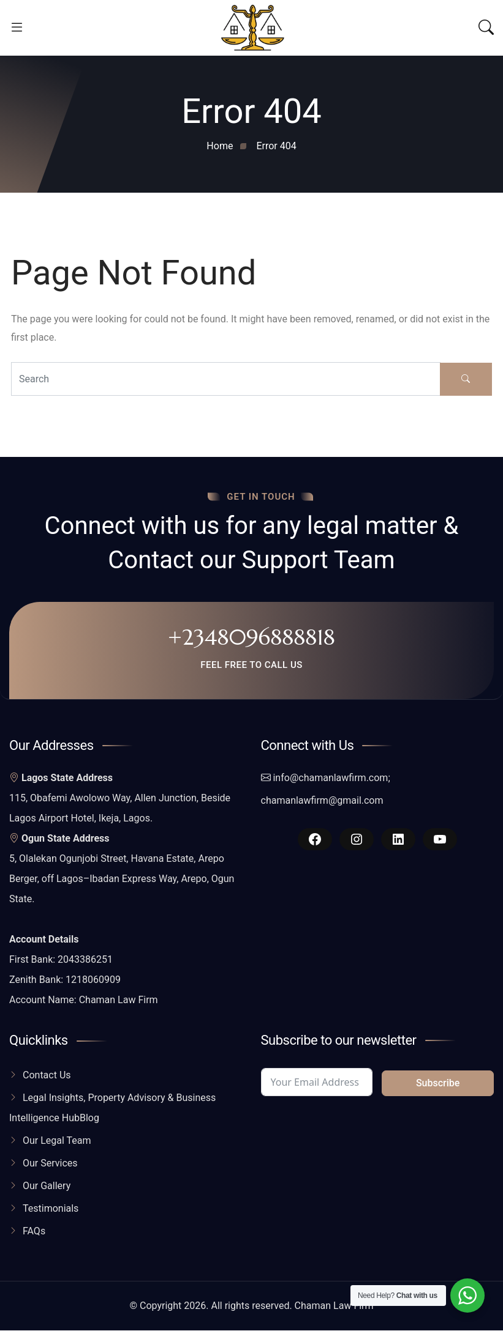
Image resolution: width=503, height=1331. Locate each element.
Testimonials (50, 1209)
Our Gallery (46, 1186)
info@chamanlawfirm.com (330, 778)
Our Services (50, 1164)
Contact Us (47, 1075)
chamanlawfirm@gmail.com (322, 801)
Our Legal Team (57, 1141)
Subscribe (438, 1083)
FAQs (34, 1231)
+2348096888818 (251, 637)
